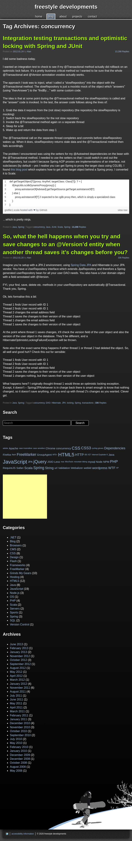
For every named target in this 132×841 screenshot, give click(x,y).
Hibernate (56, 403)
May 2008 (16, 770)
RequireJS (9, 467)
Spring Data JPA (81, 265)
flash (14, 455)
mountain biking (80, 462)
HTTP (79, 454)
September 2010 (20, 735)
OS (12, 596)
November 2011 (20, 687)
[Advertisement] (25, 497)
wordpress (99, 468)
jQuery (40, 461)
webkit (88, 467)
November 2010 (20, 727)
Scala (60, 227)
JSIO (50, 461)
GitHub (43, 210)
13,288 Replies (122, 51)
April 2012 (16, 675)
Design (14, 557)
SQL (12, 620)
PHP (114, 461)
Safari (20, 467)
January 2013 (18, 652)
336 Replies (123, 258)
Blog (13, 541)
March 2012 (17, 679)
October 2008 (18, 762)
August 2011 (18, 691)
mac (62, 462)
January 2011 (18, 719)
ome (38, 16)
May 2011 (16, 703)
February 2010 (19, 746)
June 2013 (16, 644)
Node (99, 461)
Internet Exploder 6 (100, 455)
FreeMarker (26, 454)
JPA (64, 403)
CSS (76, 448)
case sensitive (39, 448)
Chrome (50, 448)
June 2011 (16, 699)
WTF (111, 468)
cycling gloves (97, 448)
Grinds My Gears (20, 573)
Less (57, 461)
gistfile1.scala (12, 210)
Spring (21, 227)
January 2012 (18, 683)
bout (63, 16)
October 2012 (18, 659)
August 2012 (18, 667)
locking (70, 403)
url (55, 467)
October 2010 (18, 731)
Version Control (19, 624)
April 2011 (16, 707)
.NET (13, 537)
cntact (92, 16)
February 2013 (19, 648)
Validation (64, 467)
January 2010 (18, 750)
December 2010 (20, 723)
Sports (14, 612)
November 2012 (20, 656)
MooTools (69, 462)
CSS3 (86, 448)
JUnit (54, 227)
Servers (15, 608)
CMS (13, 549)
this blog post (19, 169)
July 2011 (16, 695)
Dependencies (114, 448)
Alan (29, 51)
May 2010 (16, 742)
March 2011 (17, 711)
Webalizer (77, 467)
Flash (13, 561)
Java (14, 227)
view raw (122, 210)
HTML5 (66, 454)
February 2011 (19, 715)
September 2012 (20, 664)
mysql (91, 461)
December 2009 (20, 754)
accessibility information (22, 834)
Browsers (16, 545)
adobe (5, 448)
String (49, 468)
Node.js (14, 592)
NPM (106, 461)
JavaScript (15, 462)
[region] (66, 193)
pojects (77, 16)
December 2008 (20, 758)
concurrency (39, 227)
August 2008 (18, 766)
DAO (48, 403)
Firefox (7, 454)
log (51, 16)
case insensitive (25, 448)
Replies (79, 227)
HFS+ (54, 455)
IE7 (89, 455)
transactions (87, 403)
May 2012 (16, 671)
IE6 (86, 455)
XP (117, 468)
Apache (13, 448)
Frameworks (17, 565)
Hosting (14, 576)
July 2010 (16, 739)
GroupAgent (44, 454)
